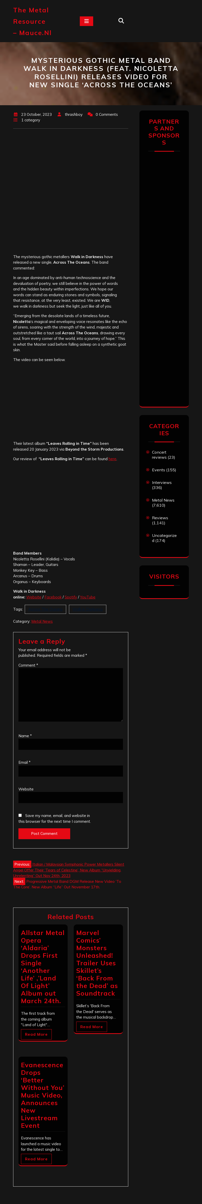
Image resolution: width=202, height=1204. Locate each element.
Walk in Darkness (87, 609)
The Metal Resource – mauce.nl (32, 21)
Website (33, 597)
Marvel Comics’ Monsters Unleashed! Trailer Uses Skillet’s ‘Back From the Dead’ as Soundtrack (97, 963)
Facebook (53, 597)
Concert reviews (159, 455)
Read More (36, 1034)
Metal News (42, 621)
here (112, 458)
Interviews (162, 482)
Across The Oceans (45, 609)
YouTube (87, 597)
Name (25, 735)
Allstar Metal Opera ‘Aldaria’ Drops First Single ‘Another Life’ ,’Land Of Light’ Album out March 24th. (43, 967)
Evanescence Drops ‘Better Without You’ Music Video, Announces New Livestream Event (42, 1095)
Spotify (71, 597)
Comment (28, 665)
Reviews (160, 517)
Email (24, 762)
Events (158, 469)
